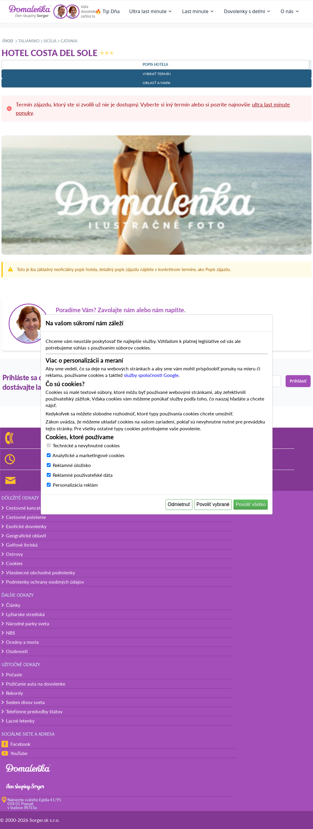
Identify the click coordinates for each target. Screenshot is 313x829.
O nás (290, 11)
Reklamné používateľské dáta (83, 475)
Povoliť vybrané (213, 504)
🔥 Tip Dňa (107, 11)
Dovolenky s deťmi (247, 11)
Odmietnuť (179, 504)
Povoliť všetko (251, 504)
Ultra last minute (150, 11)
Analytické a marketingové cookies (88, 455)
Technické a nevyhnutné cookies (86, 445)
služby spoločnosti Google (151, 375)
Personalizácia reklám (75, 485)
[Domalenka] (30, 11)
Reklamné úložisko (72, 465)
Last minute (198, 11)
